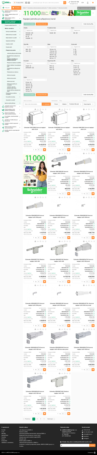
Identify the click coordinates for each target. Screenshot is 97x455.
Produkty (16, 8)
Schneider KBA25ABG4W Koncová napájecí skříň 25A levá (59, 172)
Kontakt (3, 430)
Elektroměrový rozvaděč (11, 34)
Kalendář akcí (5, 435)
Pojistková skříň (9, 44)
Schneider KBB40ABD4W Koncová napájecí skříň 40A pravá (59, 304)
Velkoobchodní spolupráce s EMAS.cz (28, 442)
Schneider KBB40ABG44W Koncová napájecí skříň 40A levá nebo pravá (59, 348)
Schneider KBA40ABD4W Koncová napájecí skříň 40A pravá (35, 216)
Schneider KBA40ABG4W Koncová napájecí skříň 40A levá (83, 216)
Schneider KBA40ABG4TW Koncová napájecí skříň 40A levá (59, 216)
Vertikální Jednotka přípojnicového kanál (11, 87)
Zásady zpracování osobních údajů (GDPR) (30, 437)
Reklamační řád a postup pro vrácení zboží (29, 435)
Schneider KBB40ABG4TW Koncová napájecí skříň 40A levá (83, 348)
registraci (29, 141)
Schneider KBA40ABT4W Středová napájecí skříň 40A (59, 260)
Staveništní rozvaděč (10, 100)
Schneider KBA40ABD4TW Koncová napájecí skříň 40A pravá (83, 172)
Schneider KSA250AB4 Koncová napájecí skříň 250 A (35, 128)
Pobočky (4, 437)
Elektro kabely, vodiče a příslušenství (8, 18)
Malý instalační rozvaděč (11, 37)
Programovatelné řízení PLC (11, 25)
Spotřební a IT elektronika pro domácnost (10, 120)
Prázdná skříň (9, 47)
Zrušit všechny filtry (88, 24)
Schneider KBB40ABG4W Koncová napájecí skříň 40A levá (35, 392)
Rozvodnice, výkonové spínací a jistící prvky (9, 22)
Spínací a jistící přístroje (10, 103)
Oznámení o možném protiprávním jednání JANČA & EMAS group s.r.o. (36, 444)
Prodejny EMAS (18, 2)
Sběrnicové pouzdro (11, 78)
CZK (82, 2)
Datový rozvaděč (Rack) (11, 31)
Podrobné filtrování (42, 24)
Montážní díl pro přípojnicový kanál (13, 56)
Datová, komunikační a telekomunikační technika (9, 113)
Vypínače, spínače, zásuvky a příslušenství (10, 11)
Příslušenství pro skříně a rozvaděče (11, 94)
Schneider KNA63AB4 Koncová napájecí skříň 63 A (83, 128)
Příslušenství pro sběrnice (12, 72)
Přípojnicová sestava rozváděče (14, 62)
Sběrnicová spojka (11, 75)
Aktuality (4, 433)
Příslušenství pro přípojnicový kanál (13, 69)
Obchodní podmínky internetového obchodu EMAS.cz (32, 433)
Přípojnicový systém (11, 50)
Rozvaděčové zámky (10, 97)
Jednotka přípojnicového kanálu (14, 53)
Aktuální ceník (22, 439)
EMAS (24, 7)
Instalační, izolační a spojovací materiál (10, 124)
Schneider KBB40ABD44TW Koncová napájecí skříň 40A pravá (83, 260)
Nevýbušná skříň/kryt (10, 40)
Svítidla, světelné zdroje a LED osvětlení (10, 15)
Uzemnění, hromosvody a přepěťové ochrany (9, 106)
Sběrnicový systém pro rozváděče (12, 84)
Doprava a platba (23, 431)
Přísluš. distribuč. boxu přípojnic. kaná (14, 66)
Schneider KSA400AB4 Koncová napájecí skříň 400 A (59, 128)
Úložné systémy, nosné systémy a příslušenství (8, 110)
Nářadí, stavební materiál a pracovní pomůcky (9, 127)
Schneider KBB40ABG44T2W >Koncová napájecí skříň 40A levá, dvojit (83, 304)
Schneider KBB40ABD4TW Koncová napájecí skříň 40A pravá (34, 304)
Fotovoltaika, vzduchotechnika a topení (10, 117)
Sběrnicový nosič (11, 81)
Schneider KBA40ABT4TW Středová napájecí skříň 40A (34, 260)
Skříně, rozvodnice (9, 28)
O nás (3, 431)
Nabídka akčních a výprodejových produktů (10, 131)
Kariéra (3, 439)
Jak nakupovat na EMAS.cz (26, 430)
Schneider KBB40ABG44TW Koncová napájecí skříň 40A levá (35, 348)
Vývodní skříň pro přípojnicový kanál (13, 91)
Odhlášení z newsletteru (7, 442)
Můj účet (6, 8)
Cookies (21, 446)
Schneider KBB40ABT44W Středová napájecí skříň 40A (59, 392)
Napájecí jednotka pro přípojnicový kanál (12, 59)
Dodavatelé (4, 440)
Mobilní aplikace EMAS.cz (25, 440)
